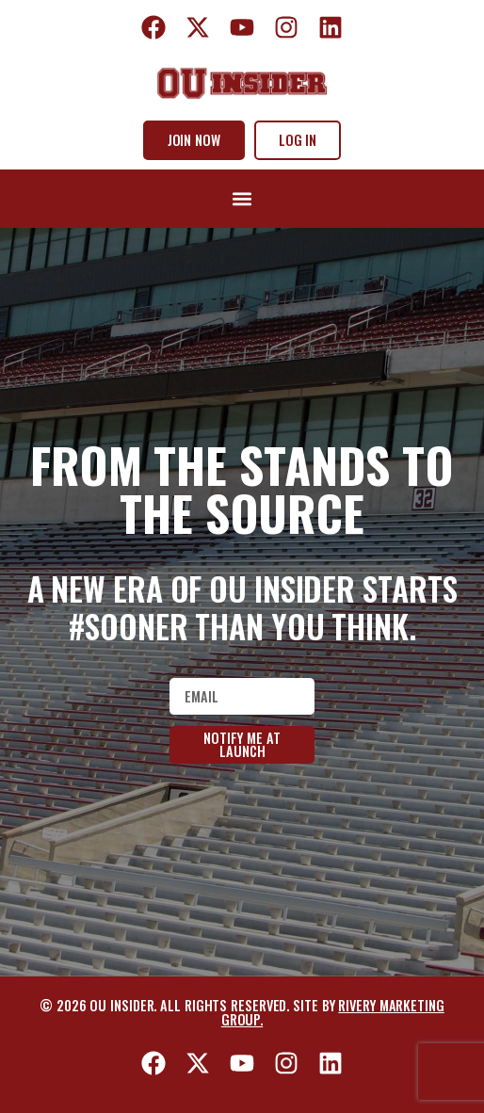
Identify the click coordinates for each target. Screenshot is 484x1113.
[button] (242, 199)
